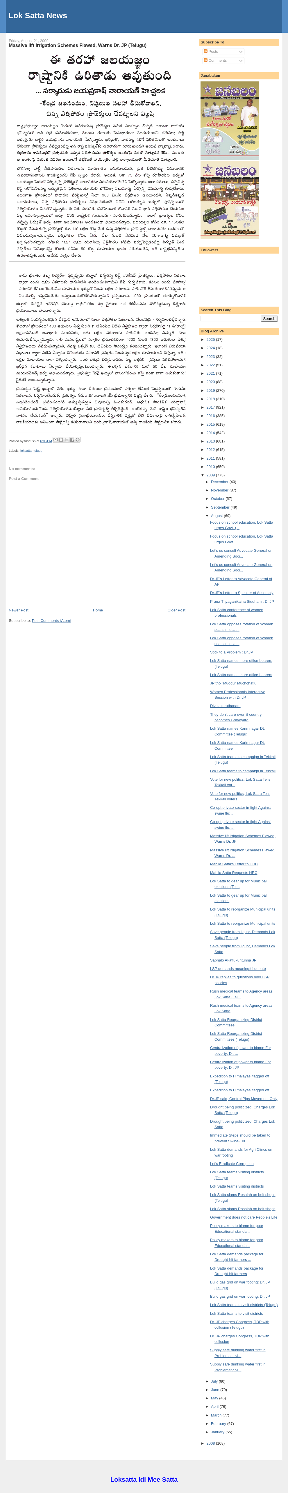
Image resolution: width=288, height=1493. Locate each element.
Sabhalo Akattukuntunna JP (233, 960)
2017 (211, 407)
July (215, 1381)
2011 (211, 458)
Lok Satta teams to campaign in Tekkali (243, 771)
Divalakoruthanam (225, 706)
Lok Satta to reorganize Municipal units (242, 923)
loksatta (26, 450)
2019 (211, 390)
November (220, 490)
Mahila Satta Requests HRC (233, 873)
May (215, 1398)
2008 (211, 1443)
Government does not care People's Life (244, 1217)
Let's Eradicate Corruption (232, 1163)
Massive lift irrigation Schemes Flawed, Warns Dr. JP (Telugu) (77, 45)
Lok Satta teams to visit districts (236, 1313)
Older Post (176, 610)
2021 (211, 373)
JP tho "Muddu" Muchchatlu (233, 683)
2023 (211, 356)
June (215, 1390)
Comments (215, 60)
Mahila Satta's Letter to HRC (234, 864)
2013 (211, 441)
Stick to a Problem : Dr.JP (231, 652)
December (220, 482)
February (219, 1423)
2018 (211, 399)
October (218, 498)
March (217, 1415)
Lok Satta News (37, 15)
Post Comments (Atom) (51, 620)
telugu (37, 450)
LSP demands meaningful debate (238, 968)
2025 (211, 339)
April (215, 1406)
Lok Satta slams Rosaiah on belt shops (243, 1209)
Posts (211, 51)
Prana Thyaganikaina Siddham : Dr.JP (242, 601)
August (217, 516)
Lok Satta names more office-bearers (241, 675)
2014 (211, 433)
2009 (211, 475)
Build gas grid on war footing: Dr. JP (240, 1296)
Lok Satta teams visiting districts (237, 1186)
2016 (211, 416)
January (218, 1432)
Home (98, 610)
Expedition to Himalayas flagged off (239, 1090)
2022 (211, 365)
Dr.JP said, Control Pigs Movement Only (244, 1099)
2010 (211, 467)
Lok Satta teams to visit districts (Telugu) (244, 1305)
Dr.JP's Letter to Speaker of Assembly (241, 593)
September (220, 507)
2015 (211, 424)
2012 (211, 449)
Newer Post (18, 610)
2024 (211, 348)
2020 (211, 382)
